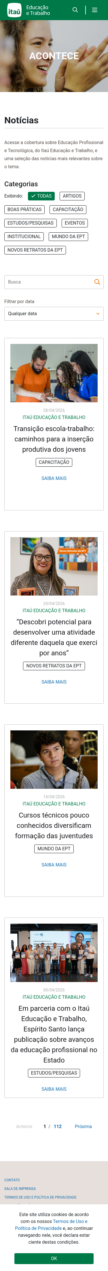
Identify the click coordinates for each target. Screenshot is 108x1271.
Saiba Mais (54, 478)
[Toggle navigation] (95, 10)
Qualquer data (22, 313)
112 (57, 1126)
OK (54, 1258)
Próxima (83, 1126)
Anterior (24, 1126)
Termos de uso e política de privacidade (40, 1197)
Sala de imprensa (20, 1189)
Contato (12, 1180)
